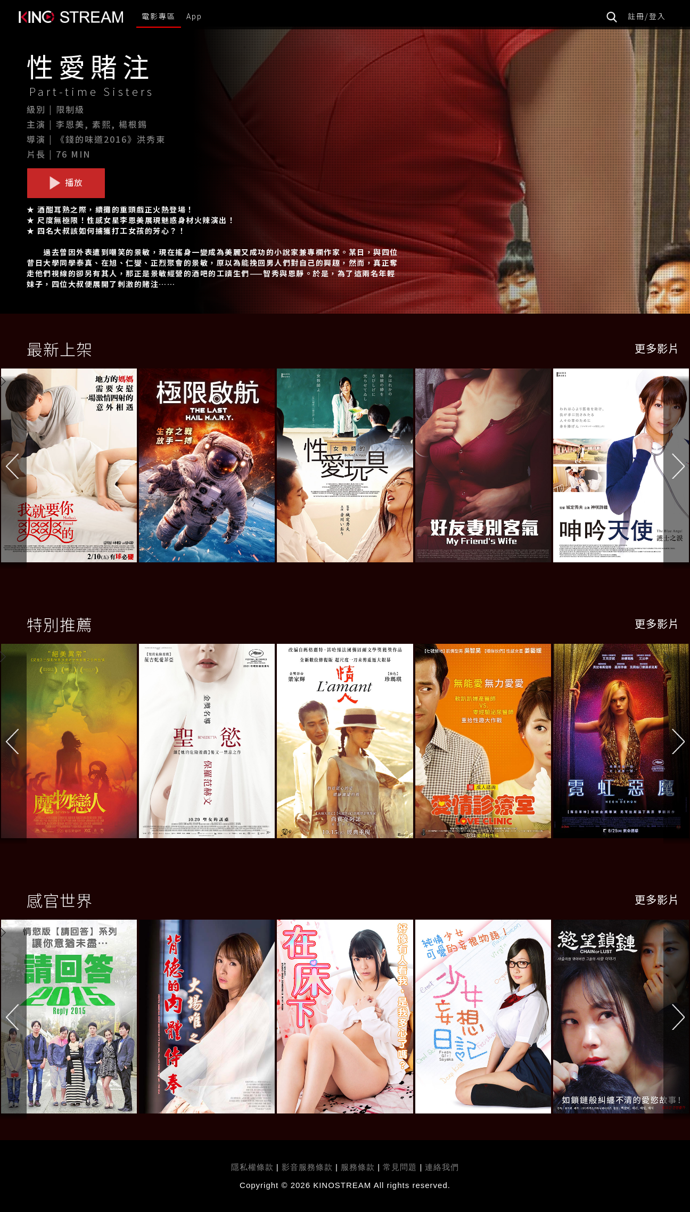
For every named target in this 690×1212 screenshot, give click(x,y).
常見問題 (400, 1167)
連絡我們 (442, 1167)
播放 (66, 183)
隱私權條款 (252, 1167)
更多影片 (657, 348)
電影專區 (159, 16)
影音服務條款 (307, 1167)
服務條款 (359, 1167)
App (194, 16)
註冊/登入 (647, 16)
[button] (676, 468)
